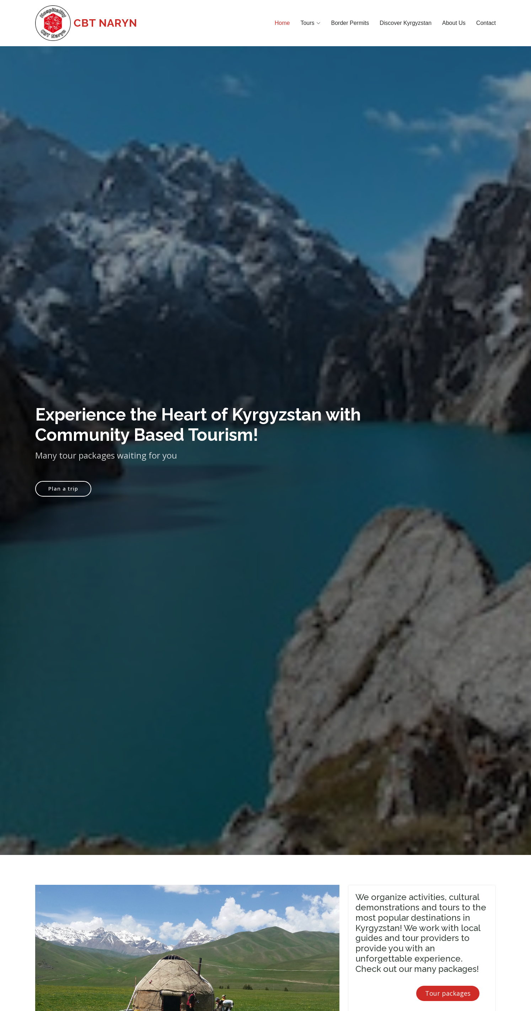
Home (282, 23)
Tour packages (448, 993)
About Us (454, 23)
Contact (486, 23)
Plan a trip (63, 491)
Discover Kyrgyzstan (405, 23)
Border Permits (350, 23)
